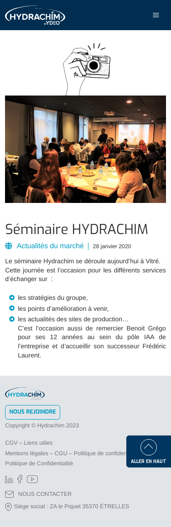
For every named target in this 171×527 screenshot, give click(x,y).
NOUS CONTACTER (38, 494)
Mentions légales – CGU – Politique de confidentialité (72, 453)
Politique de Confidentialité (39, 463)
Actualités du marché (49, 246)
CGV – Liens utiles (28, 443)
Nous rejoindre (32, 412)
